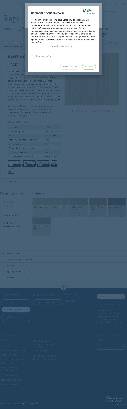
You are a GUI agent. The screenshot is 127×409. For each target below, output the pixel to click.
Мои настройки (41, 56)
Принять (88, 66)
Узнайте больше (62, 46)
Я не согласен (70, 66)
